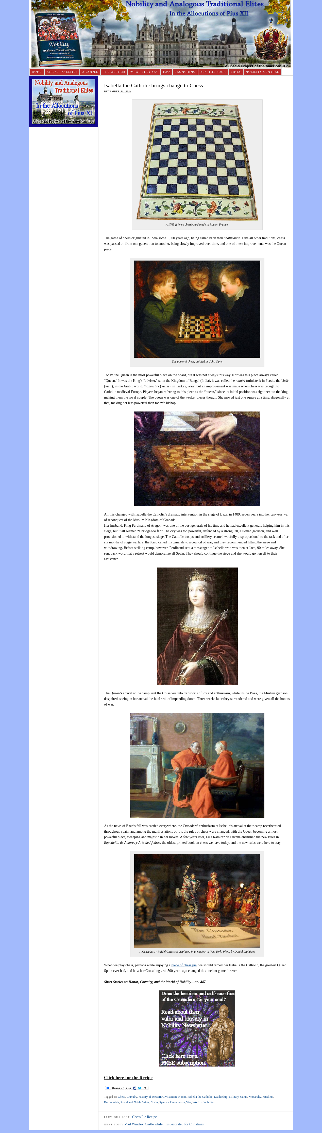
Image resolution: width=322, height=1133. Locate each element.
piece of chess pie (184, 965)
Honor (182, 1096)
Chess (121, 1096)
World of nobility (203, 1102)
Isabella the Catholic (200, 1096)
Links (236, 72)
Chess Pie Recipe (144, 1117)
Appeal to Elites (62, 72)
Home (37, 72)
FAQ (166, 72)
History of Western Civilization (158, 1096)
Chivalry (132, 1096)
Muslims (267, 1096)
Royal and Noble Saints (135, 1102)
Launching (185, 72)
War (188, 1102)
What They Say (144, 72)
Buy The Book (213, 72)
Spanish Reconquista (172, 1102)
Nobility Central (262, 72)
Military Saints (238, 1096)
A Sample (90, 72)
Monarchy (255, 1096)
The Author (114, 72)
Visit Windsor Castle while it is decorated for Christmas (164, 1124)
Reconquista (111, 1102)
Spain (154, 1102)
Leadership (220, 1096)
